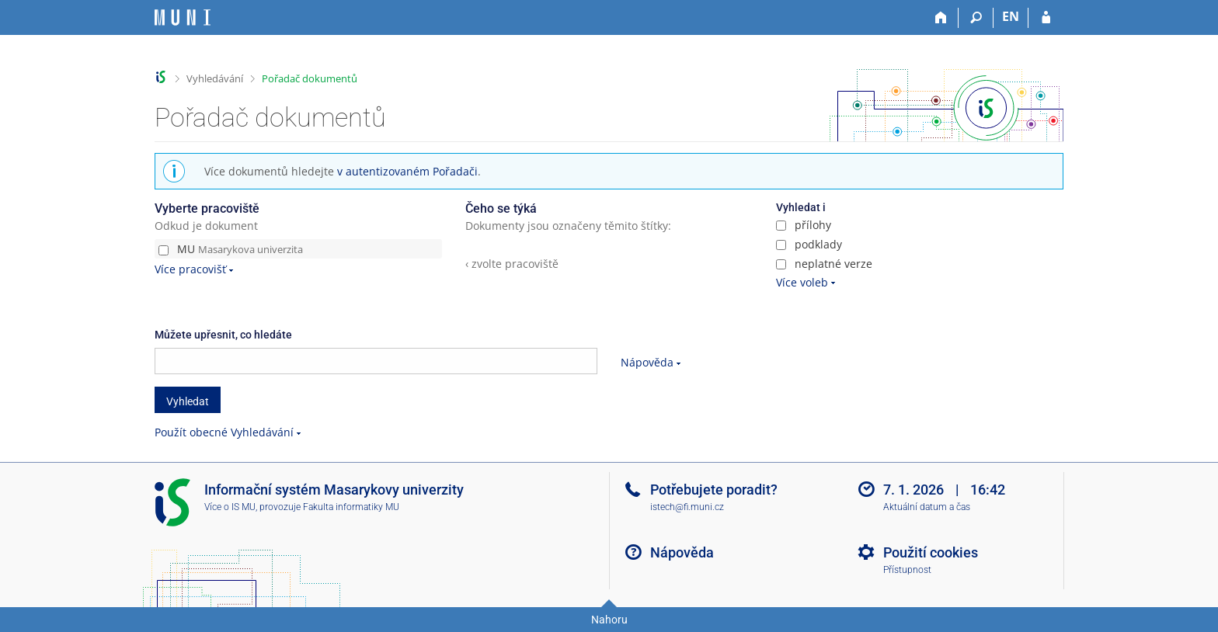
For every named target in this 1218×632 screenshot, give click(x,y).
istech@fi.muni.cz (687, 507)
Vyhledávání (214, 78)
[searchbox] (376, 361)
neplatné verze (824, 263)
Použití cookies (930, 552)
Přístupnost (907, 569)
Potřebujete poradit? (714, 489)
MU (230, 248)
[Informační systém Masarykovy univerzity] (183, 17)
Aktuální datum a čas (926, 507)
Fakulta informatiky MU (351, 507)
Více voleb (802, 282)
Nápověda (647, 362)
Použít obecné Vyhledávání (224, 432)
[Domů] (941, 18)
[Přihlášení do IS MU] (1045, 18)
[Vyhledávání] (976, 18)
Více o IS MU (230, 507)
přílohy (803, 224)
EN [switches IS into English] (1010, 16)
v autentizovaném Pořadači (407, 171)
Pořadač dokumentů (309, 78)
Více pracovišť (190, 269)
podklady (809, 244)
